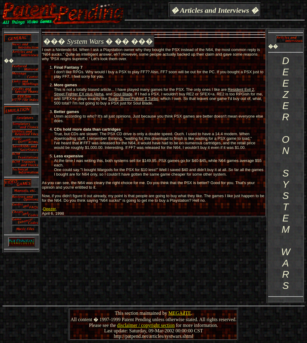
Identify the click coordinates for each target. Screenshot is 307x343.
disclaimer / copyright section (146, 325)
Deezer (49, 209)
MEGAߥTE (179, 313)
